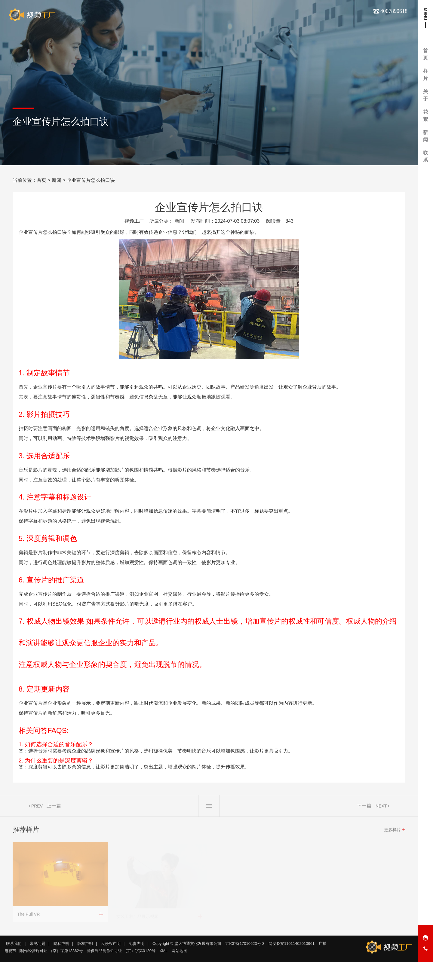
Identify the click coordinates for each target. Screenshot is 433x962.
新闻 (56, 180)
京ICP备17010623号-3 (244, 943)
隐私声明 (61, 943)
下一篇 (364, 806)
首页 (41, 180)
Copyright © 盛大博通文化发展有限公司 (186, 943)
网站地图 (179, 950)
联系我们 (14, 943)
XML (164, 950)
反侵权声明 (111, 943)
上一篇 (54, 806)
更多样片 (392, 830)
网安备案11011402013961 (292, 943)
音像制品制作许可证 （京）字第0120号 (121, 950)
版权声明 (85, 943)
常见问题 (37, 943)
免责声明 (136, 943)
